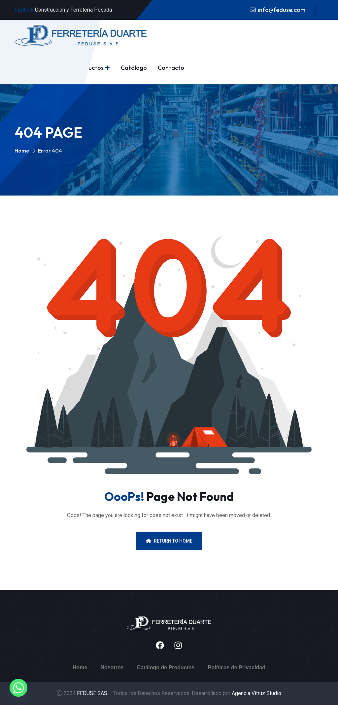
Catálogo (134, 67)
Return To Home (169, 541)
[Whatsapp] (18, 688)
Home (22, 150)
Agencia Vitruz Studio (256, 693)
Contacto (171, 67)
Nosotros (111, 667)
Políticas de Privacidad (236, 667)
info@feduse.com (281, 10)
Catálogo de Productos (166, 667)
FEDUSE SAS (93, 693)
